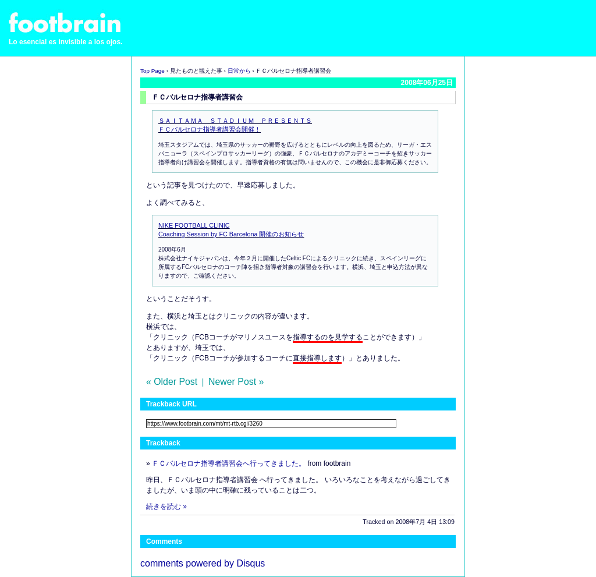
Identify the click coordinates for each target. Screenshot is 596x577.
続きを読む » (166, 506)
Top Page (152, 71)
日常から (239, 71)
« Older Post (171, 382)
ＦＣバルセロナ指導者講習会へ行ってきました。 (229, 463)
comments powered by (202, 563)
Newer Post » (236, 382)
